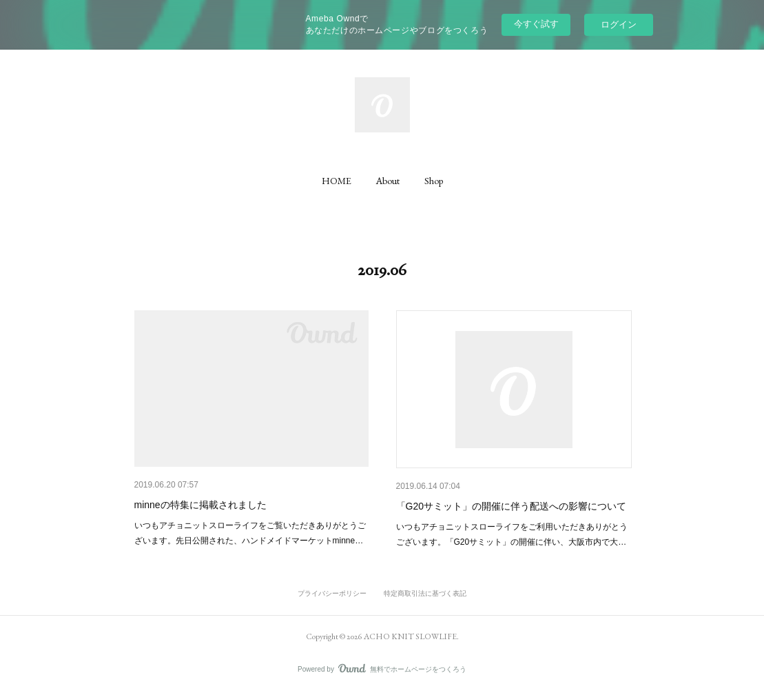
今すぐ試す (536, 24)
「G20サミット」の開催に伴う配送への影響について (511, 506)
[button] (336, 180)
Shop (433, 180)
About (388, 180)
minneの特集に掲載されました (200, 504)
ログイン (619, 24)
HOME (336, 180)
